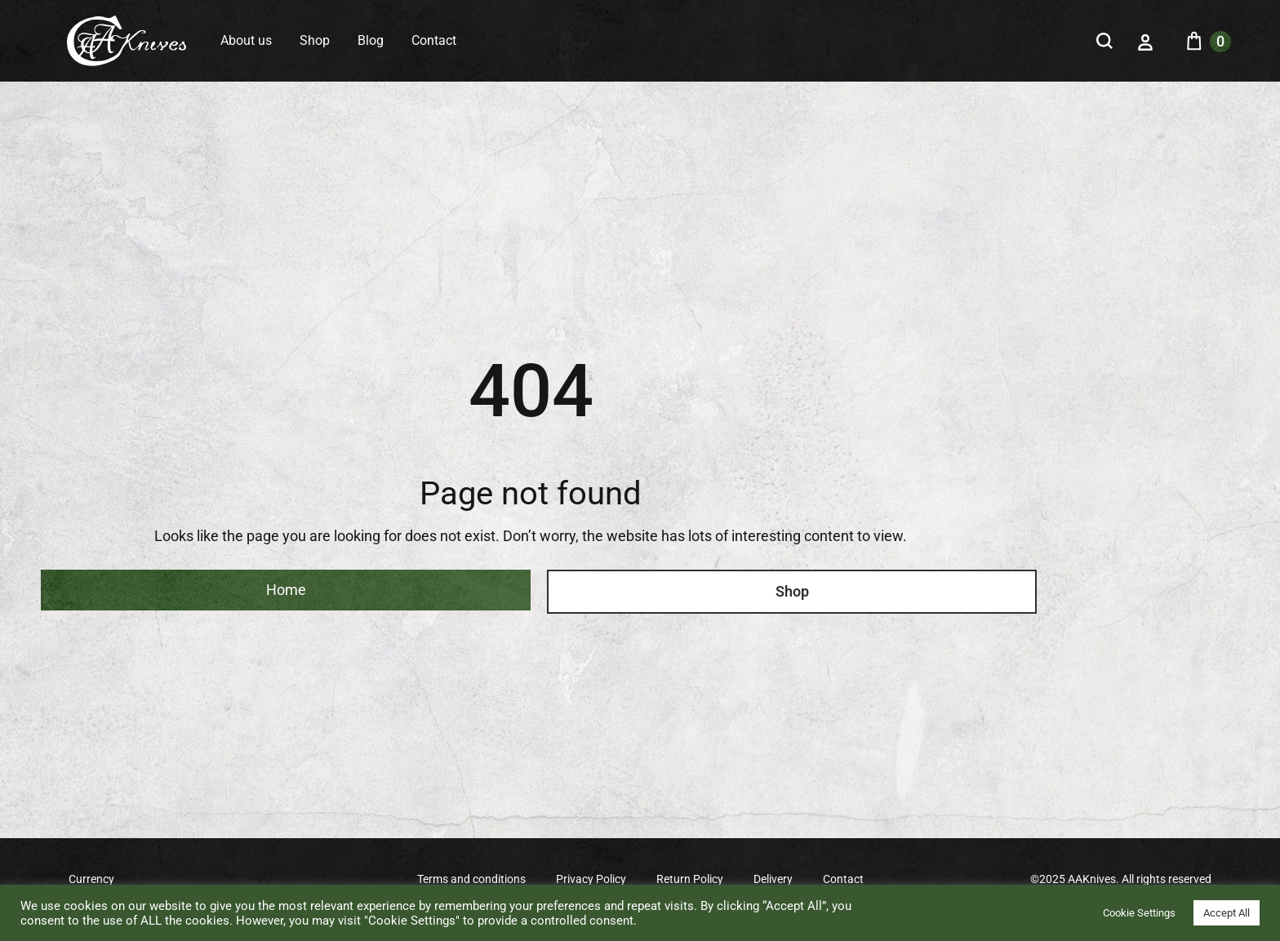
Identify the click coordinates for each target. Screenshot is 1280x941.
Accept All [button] (1226, 913)
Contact (433, 40)
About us (246, 40)
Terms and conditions (471, 879)
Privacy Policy (591, 879)
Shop (315, 40)
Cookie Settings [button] (1139, 913)
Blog (371, 40)
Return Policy (689, 879)
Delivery (773, 879)
